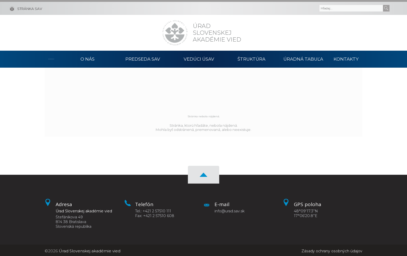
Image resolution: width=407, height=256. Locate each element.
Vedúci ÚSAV (199, 58)
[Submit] (386, 8)
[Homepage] (175, 32)
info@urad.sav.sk (229, 209)
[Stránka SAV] (25, 8)
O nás (87, 58)
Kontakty (349, 58)
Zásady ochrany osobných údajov (329, 249)
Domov (53, 58)
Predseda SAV (142, 58)
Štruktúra (251, 58)
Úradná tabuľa (303, 58)
